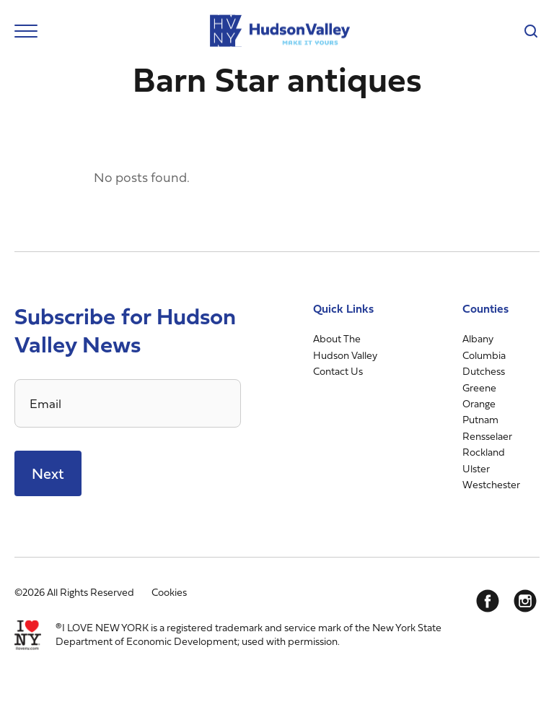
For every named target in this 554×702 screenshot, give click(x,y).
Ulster (476, 468)
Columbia (484, 355)
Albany (477, 338)
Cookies (169, 591)
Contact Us (338, 370)
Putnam (480, 419)
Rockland (483, 451)
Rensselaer (487, 435)
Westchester (491, 484)
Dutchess (483, 370)
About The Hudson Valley (345, 346)
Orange (479, 403)
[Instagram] (525, 600)
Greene (479, 387)
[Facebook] (487, 600)
